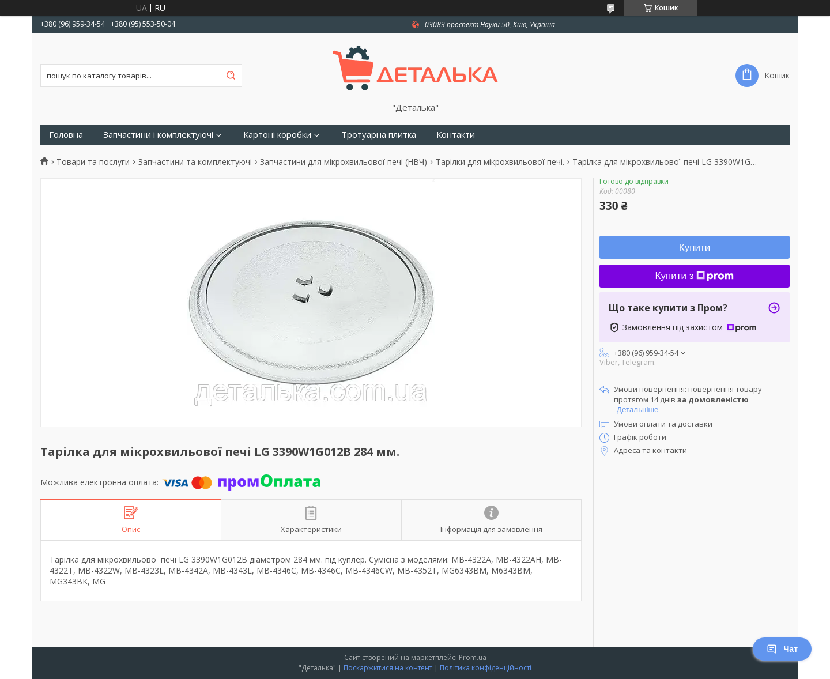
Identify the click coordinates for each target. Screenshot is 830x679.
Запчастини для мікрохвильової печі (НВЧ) (343, 162)
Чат (782, 649)
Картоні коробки (277, 134)
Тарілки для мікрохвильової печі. (500, 162)
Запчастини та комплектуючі (195, 162)
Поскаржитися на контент (388, 668)
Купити (694, 247)
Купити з (694, 275)
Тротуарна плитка (378, 134)
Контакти (455, 134)
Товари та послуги (93, 162)
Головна (66, 134)
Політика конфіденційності (485, 668)
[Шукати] (230, 75)
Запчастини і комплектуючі (158, 134)
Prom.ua (472, 657)
